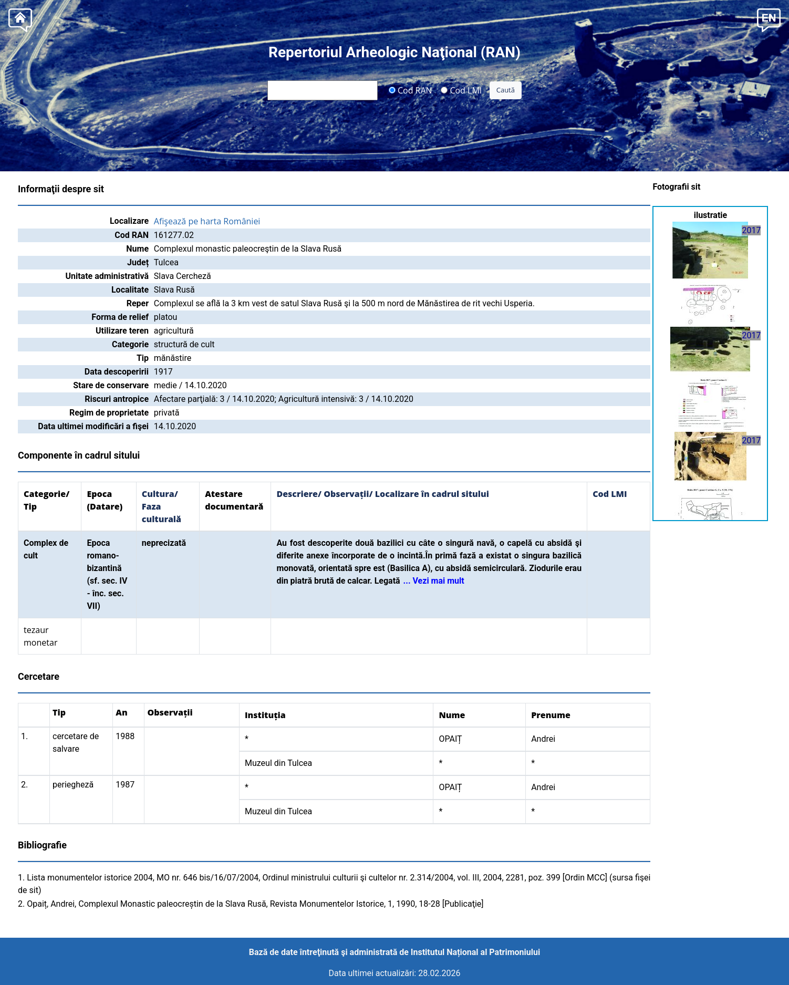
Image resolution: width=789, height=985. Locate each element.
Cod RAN (410, 90)
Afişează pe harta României (207, 221)
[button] (769, 19)
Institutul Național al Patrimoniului (475, 952)
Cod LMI (461, 90)
